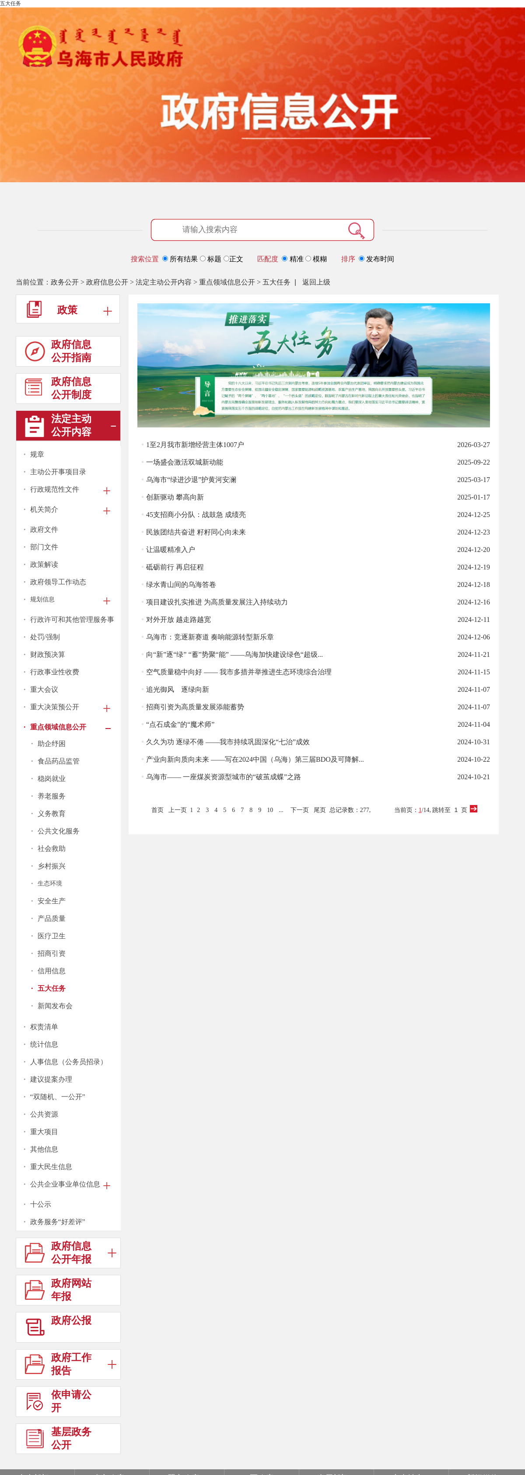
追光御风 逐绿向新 (177, 689)
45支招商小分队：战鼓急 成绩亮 (196, 514)
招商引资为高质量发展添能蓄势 (195, 707)
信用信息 (52, 971)
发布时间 (376, 259)
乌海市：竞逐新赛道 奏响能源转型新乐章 (210, 637)
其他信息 (44, 1149)
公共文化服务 (59, 831)
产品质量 (52, 918)
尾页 (320, 810)
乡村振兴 (52, 866)
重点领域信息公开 (227, 282)
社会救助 (52, 848)
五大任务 (276, 282)
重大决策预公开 (54, 707)
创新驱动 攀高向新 (175, 497)
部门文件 (44, 547)
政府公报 (58, 1329)
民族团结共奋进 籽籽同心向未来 (196, 532)
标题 (212, 259)
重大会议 (44, 689)
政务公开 (65, 282)
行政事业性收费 (54, 672)
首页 (157, 810)
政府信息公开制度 (58, 390)
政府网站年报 (58, 1291)
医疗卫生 (52, 936)
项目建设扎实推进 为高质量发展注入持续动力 (217, 602)
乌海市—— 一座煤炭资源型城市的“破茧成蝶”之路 (223, 777)
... (281, 810)
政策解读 (44, 564)
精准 (293, 259)
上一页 (177, 810)
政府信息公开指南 (58, 353)
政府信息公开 (107, 282)
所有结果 (181, 259)
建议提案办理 (51, 1079)
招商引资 (52, 953)
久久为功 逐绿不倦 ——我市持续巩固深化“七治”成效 (228, 742)
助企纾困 (52, 743)
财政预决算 (47, 654)
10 (270, 810)
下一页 (299, 810)
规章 (37, 454)
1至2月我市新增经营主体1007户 (195, 444)
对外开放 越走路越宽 (178, 619)
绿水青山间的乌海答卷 (181, 584)
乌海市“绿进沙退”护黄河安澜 (191, 479)
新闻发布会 (55, 1006)
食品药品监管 (59, 761)
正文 (233, 259)
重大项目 (44, 1131)
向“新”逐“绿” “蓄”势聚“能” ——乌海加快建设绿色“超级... (234, 654)
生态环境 (50, 883)
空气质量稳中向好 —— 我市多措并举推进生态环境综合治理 (239, 672)
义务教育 (52, 813)
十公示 (40, 1204)
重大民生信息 (51, 1166)
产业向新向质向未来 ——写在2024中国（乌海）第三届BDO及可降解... (255, 759)
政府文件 (44, 529)
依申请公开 (58, 1403)
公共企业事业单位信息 (65, 1184)
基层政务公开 (58, 1440)
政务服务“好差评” (57, 1221)
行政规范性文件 (54, 489)
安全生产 (52, 901)
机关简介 (44, 509)
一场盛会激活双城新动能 (184, 462)
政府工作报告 (70, 1366)
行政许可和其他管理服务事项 (72, 620)
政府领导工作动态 (58, 582)
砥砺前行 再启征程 (175, 567)
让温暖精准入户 (170, 549)
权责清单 (44, 1027)
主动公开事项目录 (58, 471)
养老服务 (52, 796)
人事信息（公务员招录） (68, 1061)
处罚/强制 (45, 637)
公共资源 (44, 1114)
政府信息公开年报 (70, 1254)
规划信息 (42, 599)
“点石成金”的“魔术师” (180, 724)
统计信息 (44, 1044)
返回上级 (316, 282)
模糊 (316, 259)
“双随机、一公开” (57, 1096)
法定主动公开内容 (164, 282)
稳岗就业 (52, 778)
